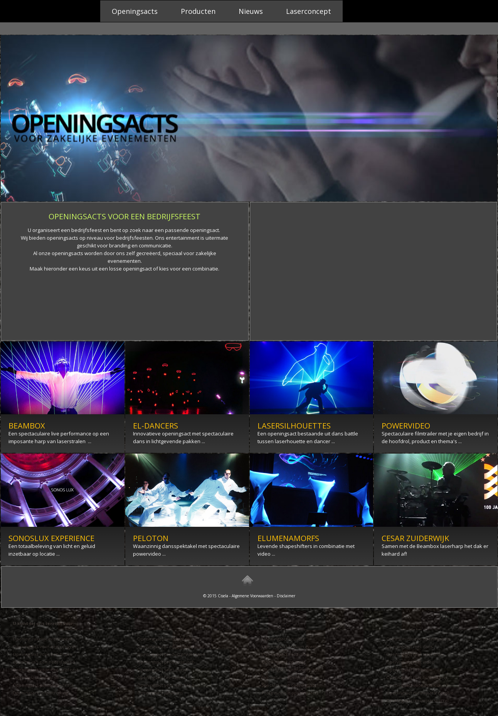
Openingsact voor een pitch (290, 669)
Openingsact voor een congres (44, 646)
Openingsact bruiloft (283, 639)
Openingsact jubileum (160, 693)
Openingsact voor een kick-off (417, 685)
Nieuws (251, 11)
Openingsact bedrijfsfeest (39, 677)
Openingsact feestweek (161, 677)
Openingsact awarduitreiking (167, 639)
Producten (198, 11)
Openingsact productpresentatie (171, 654)
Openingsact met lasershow (415, 654)
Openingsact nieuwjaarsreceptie (419, 693)
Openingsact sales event (162, 669)
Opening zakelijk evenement (42, 639)
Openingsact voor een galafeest (45, 669)
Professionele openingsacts (290, 693)
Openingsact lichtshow (409, 669)
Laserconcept (308, 11)
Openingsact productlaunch (166, 662)
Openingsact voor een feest (166, 685)
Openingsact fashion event (289, 646)
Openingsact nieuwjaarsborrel (417, 700)
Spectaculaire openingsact (289, 685)
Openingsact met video (410, 662)
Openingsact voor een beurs (42, 654)
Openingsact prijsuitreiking (40, 693)
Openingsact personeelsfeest (43, 685)
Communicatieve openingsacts (418, 639)
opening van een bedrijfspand (44, 662)
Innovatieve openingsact (287, 677)
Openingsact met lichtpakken (416, 677)
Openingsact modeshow (287, 654)
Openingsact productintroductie (170, 646)
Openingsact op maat (284, 662)
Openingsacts (135, 11)
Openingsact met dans (409, 646)
